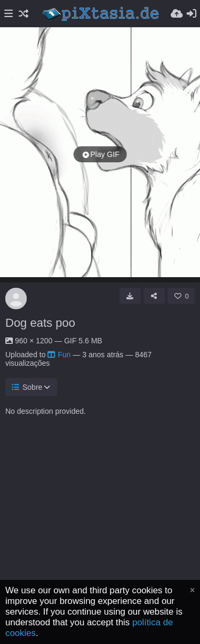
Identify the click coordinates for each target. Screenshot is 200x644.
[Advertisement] (100, 542)
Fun (58, 354)
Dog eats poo (40, 322)
